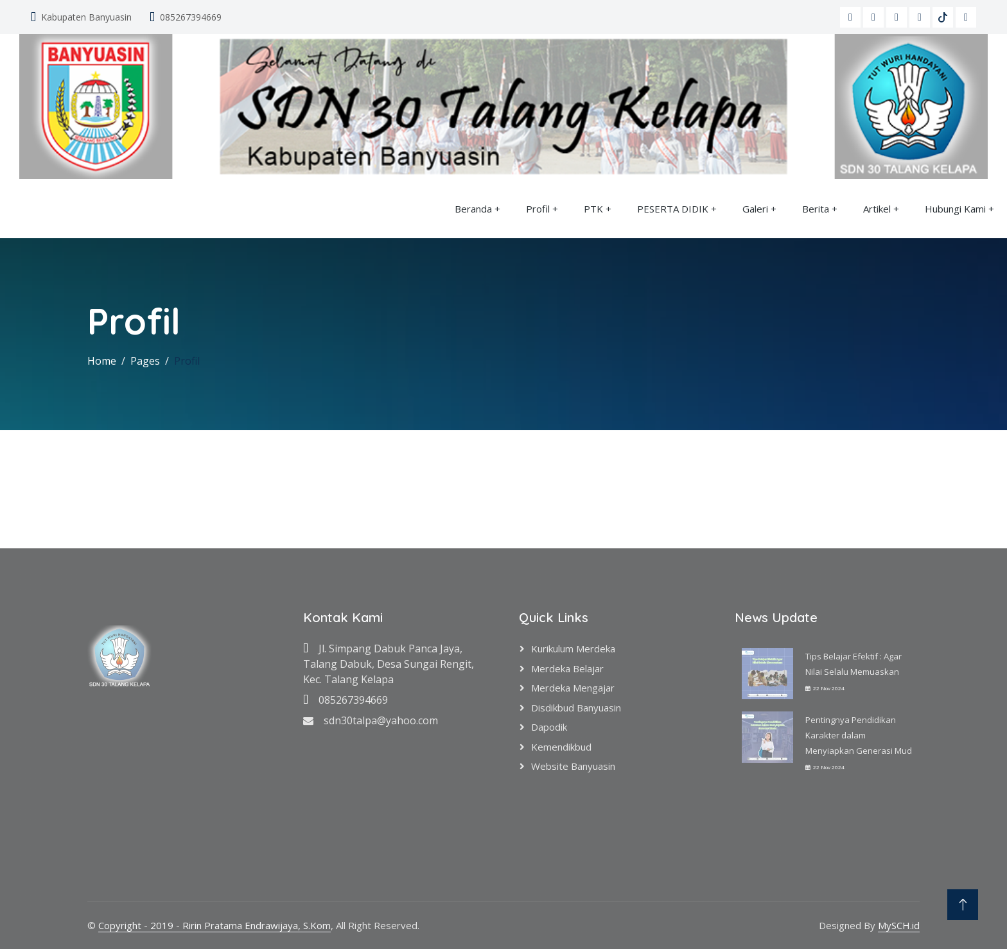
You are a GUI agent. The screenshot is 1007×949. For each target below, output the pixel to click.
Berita (815, 208)
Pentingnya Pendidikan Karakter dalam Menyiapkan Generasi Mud (858, 735)
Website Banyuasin (573, 766)
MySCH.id (899, 925)
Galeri (755, 208)
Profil (538, 208)
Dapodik (549, 726)
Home (101, 361)
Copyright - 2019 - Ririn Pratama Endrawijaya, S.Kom (214, 925)
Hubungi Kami (955, 208)
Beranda (473, 208)
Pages (145, 361)
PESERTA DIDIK (672, 208)
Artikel (877, 208)
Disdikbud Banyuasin (576, 707)
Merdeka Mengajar (573, 687)
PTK (593, 208)
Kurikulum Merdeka (573, 648)
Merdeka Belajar (567, 668)
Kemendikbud (561, 746)
